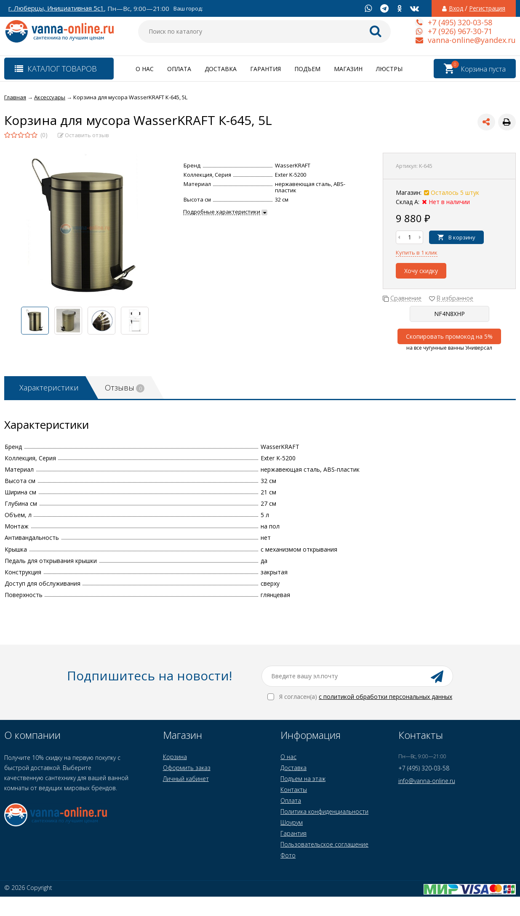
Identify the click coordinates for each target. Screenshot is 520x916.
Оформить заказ (187, 768)
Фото (288, 855)
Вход (456, 8)
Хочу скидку (421, 271)
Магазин (348, 69)
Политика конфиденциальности (324, 811)
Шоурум (291, 822)
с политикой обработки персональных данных (385, 697)
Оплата (179, 69)
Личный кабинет (186, 779)
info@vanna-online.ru (426, 781)
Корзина (175, 757)
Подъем (307, 69)
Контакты (293, 790)
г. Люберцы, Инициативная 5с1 (56, 8)
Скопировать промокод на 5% (449, 336)
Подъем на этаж (302, 779)
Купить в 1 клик (416, 252)
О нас (145, 69)
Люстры (389, 69)
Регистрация (487, 8)
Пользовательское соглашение (324, 844)
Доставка (221, 69)
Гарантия (265, 69)
